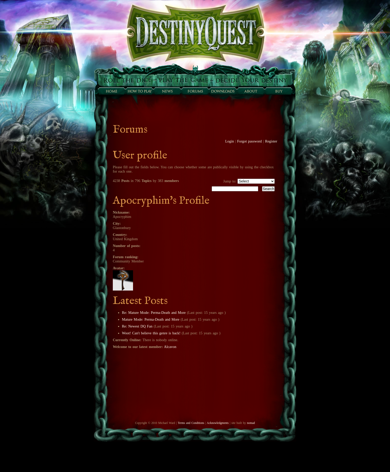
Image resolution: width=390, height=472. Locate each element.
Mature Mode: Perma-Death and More (150, 319)
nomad (251, 422)
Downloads (223, 91)
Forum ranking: (125, 257)
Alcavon (170, 347)
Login (229, 141)
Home (111, 91)
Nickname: (121, 212)
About (251, 91)
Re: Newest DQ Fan (137, 326)
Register (271, 141)
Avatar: (119, 268)
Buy (278, 91)
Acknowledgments (218, 422)
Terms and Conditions (191, 422)
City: (117, 223)
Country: (120, 235)
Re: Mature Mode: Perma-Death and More (154, 313)
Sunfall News (167, 91)
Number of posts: (126, 246)
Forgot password (249, 141)
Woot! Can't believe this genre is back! (151, 333)
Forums (195, 91)
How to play (139, 91)
